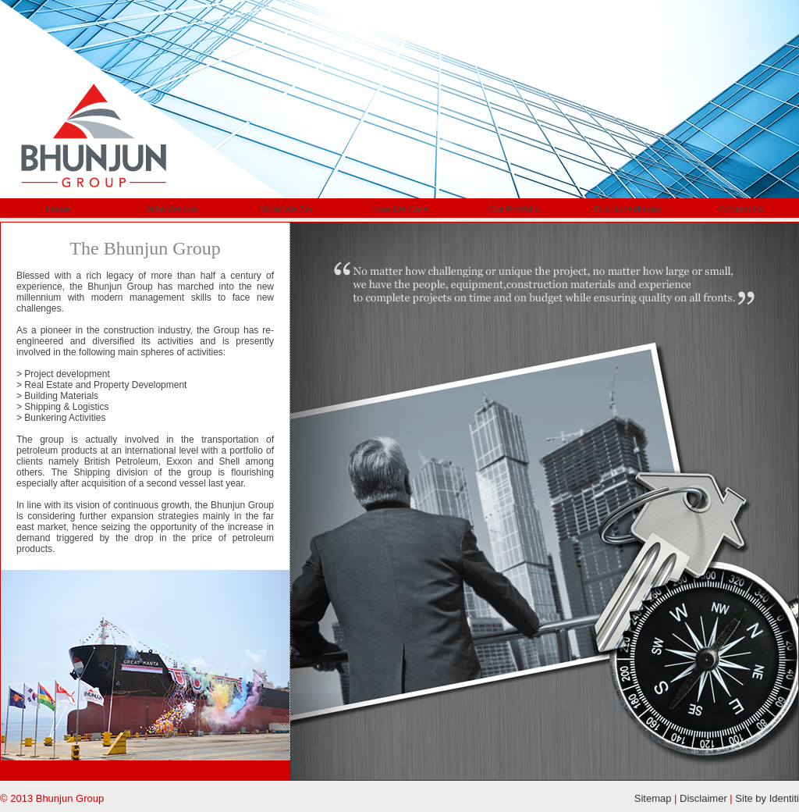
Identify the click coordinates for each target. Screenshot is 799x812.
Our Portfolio (514, 209)
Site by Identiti (767, 798)
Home (58, 209)
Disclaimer (703, 798)
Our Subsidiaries (627, 209)
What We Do (285, 209)
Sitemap (653, 798)
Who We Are (172, 209)
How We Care (399, 209)
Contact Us (742, 209)
